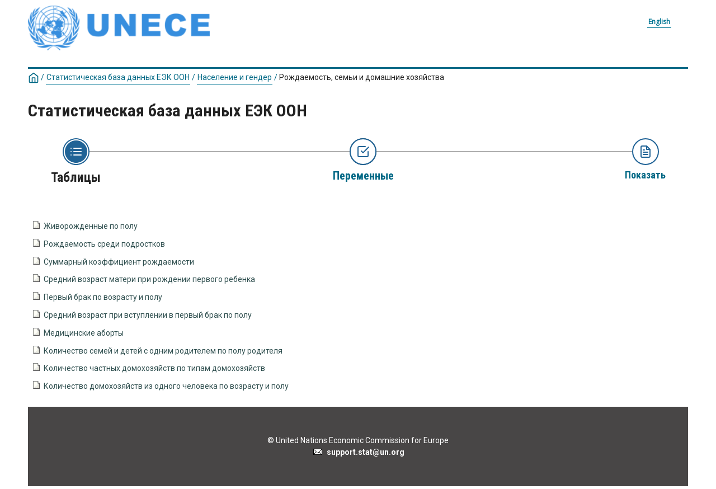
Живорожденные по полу (91, 226)
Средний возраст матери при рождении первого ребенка (149, 279)
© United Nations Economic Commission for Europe (358, 440)
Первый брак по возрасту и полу (103, 297)
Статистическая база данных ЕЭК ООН (118, 77)
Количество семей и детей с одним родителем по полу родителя (163, 350)
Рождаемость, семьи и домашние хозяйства (361, 77)
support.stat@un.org (358, 452)
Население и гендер (234, 77)
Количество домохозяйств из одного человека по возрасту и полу (166, 386)
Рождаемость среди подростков (104, 243)
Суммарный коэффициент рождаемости (119, 261)
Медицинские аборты (84, 332)
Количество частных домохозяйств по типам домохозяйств (154, 368)
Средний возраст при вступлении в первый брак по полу (148, 315)
